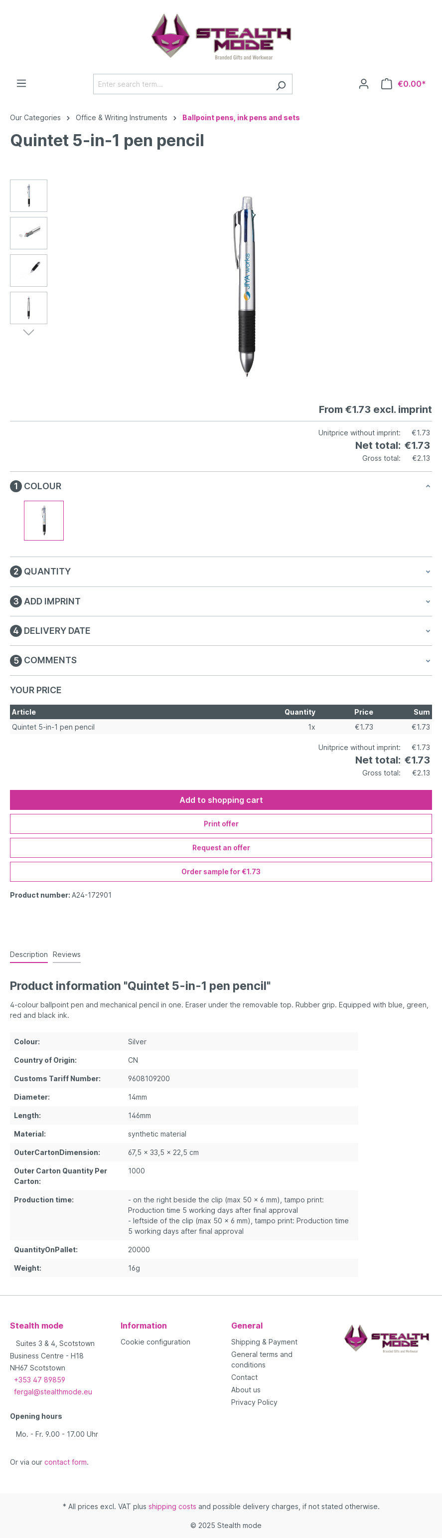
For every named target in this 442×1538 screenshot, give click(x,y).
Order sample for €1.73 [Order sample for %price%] (221, 871)
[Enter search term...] (181, 84)
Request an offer (221, 847)
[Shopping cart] (403, 83)
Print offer (221, 823)
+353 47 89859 (39, 1379)
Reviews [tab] (67, 954)
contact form (65, 1462)
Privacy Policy (254, 1402)
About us (246, 1389)
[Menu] (21, 83)
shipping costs (172, 1506)
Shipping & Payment (264, 1342)
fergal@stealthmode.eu (53, 1391)
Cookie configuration (155, 1342)
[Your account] (363, 83)
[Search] (281, 84)
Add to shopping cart (221, 800)
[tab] (29, 955)
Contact (244, 1377)
